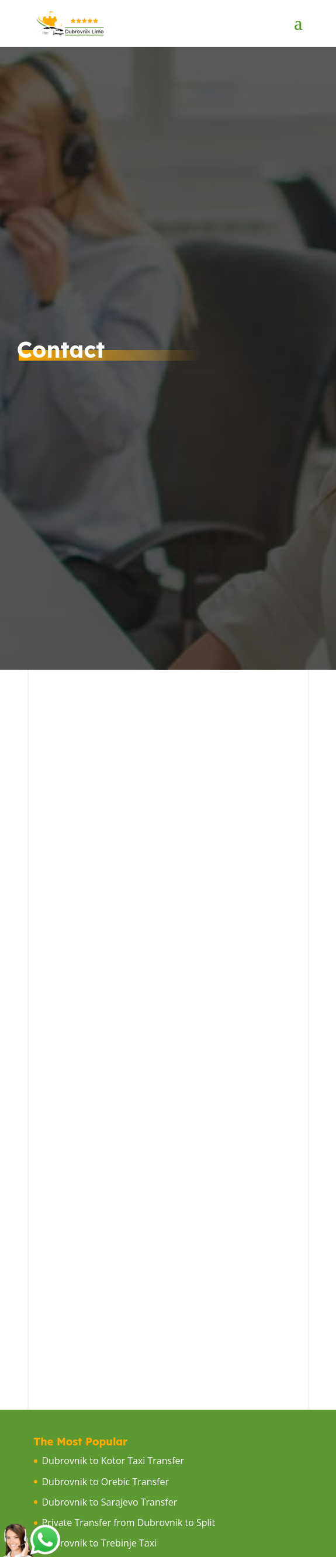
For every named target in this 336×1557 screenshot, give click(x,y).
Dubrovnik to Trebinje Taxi (99, 1543)
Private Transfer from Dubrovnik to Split (129, 1522)
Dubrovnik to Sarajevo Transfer (110, 1502)
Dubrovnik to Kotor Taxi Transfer (113, 1460)
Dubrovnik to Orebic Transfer (105, 1481)
